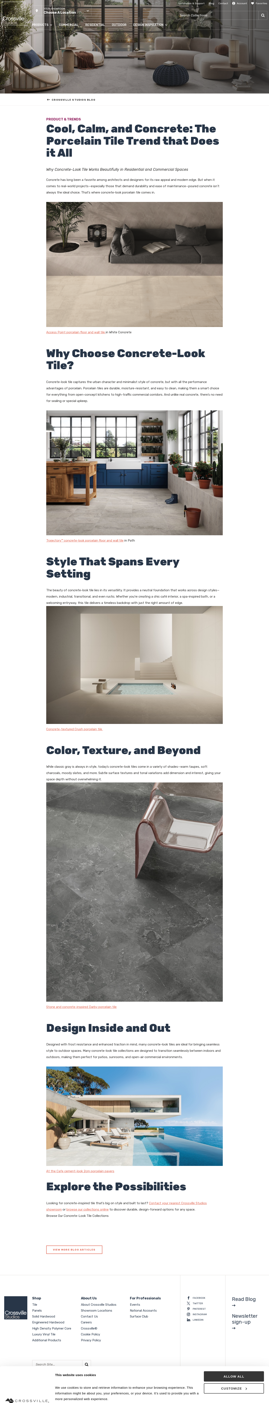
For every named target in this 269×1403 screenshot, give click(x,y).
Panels (37, 1310)
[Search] (262, 15)
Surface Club (139, 1316)
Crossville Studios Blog (71, 99)
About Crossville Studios (98, 1305)
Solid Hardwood (43, 1316)
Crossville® (89, 1328)
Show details (65, 1394)
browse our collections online (87, 1209)
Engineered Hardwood (48, 1322)
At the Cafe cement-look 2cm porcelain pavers (80, 1171)
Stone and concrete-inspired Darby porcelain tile (81, 1007)
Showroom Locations (96, 1310)
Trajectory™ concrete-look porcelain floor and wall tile (85, 540)
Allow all (234, 1343)
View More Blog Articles (74, 1249)
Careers (86, 1322)
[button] (61, 10)
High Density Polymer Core (51, 1328)
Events (135, 1305)
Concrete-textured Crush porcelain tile (74, 729)
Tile (34, 1305)
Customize (234, 1355)
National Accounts (143, 1310)
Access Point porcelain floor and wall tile (76, 332)
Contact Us (89, 1316)
